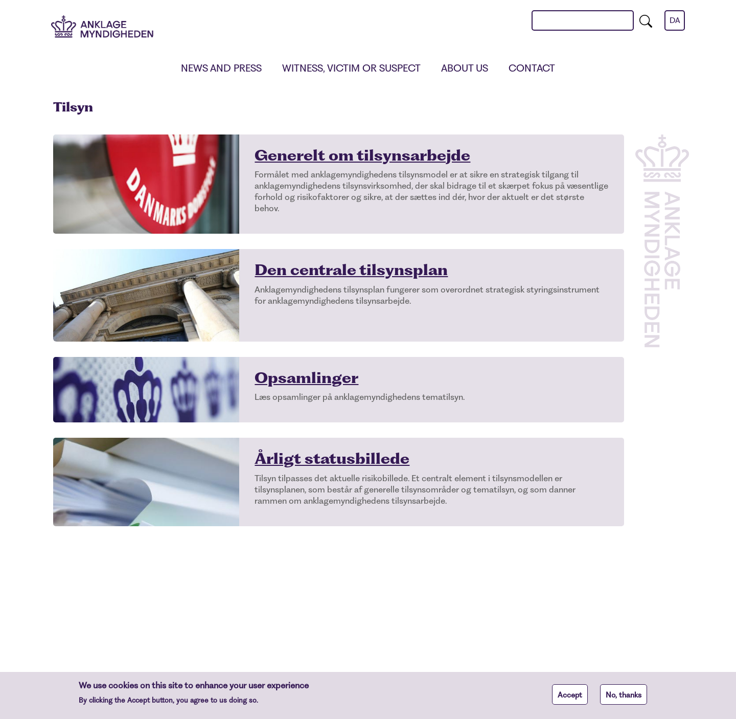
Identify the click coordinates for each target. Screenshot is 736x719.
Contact (532, 68)
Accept (570, 697)
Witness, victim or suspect (351, 68)
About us (464, 68)
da (675, 20)
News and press (221, 68)
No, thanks (623, 697)
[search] (645, 20)
